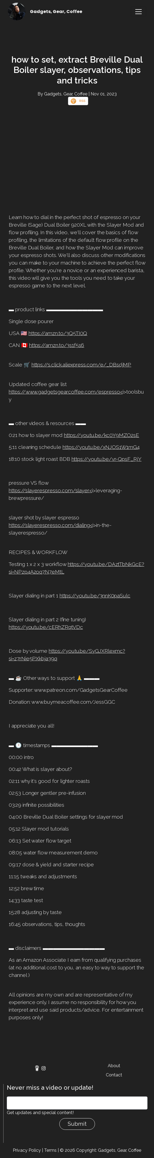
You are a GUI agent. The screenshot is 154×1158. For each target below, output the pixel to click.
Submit (77, 1124)
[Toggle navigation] (138, 11)
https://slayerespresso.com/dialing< (51, 525)
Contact (114, 1074)
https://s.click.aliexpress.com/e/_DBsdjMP (81, 365)
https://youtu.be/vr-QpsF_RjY (107, 459)
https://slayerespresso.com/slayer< (50, 490)
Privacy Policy (27, 1150)
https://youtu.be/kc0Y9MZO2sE (101, 435)
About (114, 1065)
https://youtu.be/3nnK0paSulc (95, 596)
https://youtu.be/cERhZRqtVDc (46, 627)
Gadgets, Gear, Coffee (56, 11)
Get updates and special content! (40, 1112)
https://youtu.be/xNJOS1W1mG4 (101, 447)
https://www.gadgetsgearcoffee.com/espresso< (66, 392)
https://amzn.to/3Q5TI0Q (58, 333)
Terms (50, 1150)
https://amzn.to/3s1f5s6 (56, 345)
